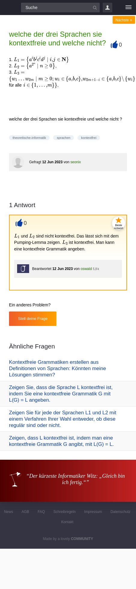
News (8, 512)
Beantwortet (41, 269)
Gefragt (35, 162)
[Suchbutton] (95, 7)
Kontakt (67, 522)
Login (107, 7)
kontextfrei (88, 138)
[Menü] (128, 7)
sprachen (63, 138)
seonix (75, 162)
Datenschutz (120, 512)
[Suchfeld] (60, 7)
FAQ (41, 512)
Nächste (124, 20)
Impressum (93, 512)
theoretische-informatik (29, 138)
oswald (86, 269)
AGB (25, 512)
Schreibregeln (64, 512)
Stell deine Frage (32, 318)
